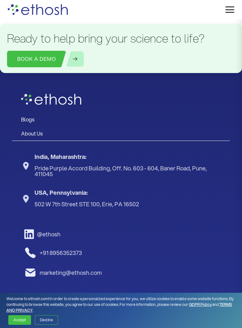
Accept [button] (19, 320)
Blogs (28, 119)
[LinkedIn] (61, 234)
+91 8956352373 (53, 253)
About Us (32, 133)
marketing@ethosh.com (63, 272)
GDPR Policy (200, 304)
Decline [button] (46, 320)
